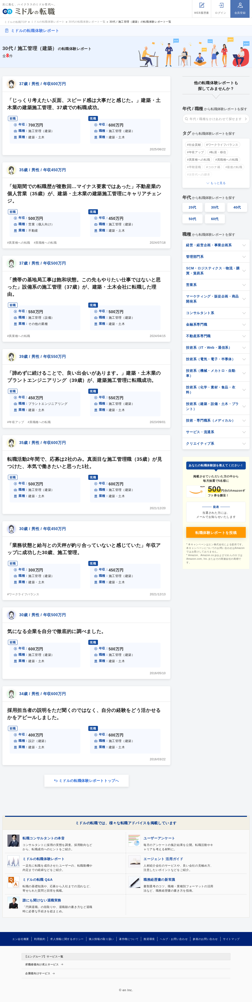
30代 (215, 207)
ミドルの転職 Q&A (38, 880)
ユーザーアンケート (159, 838)
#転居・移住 (217, 152)
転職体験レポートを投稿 (216, 533)
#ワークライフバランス (23, 594)
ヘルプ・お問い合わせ (174, 939)
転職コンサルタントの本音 (44, 838)
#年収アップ (15, 422)
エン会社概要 (20, 939)
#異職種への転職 (45, 242)
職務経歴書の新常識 (159, 880)
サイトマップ (231, 939)
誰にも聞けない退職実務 (42, 900)
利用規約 (39, 939)
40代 (237, 207)
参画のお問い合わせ (205, 939)
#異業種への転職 (18, 242)
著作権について (128, 939)
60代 (215, 219)
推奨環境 (149, 939)
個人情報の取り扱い (101, 939)
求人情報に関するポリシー (67, 939)
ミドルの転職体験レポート (35, 31)
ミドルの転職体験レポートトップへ (89, 781)
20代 (192, 207)
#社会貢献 (194, 144)
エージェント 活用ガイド (163, 859)
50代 (192, 219)
